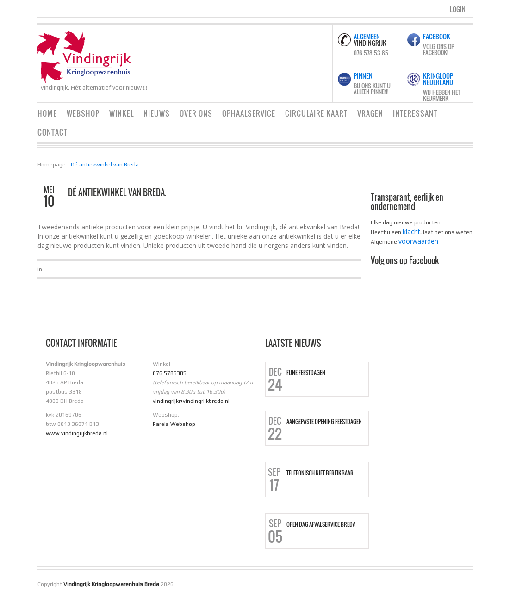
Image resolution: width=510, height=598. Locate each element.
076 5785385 (170, 373)
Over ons (196, 113)
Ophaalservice (248, 113)
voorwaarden (418, 241)
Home (47, 113)
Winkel (121, 113)
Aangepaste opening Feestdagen (324, 421)
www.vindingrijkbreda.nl (77, 433)
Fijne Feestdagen (305, 372)
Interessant (415, 113)
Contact (52, 132)
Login (458, 9)
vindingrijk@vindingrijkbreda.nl (191, 401)
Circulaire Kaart (316, 113)
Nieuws (156, 113)
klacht (411, 231)
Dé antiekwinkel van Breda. (105, 164)
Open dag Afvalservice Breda (320, 524)
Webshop (83, 113)
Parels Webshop (174, 424)
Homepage (51, 164)
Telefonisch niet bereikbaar (320, 473)
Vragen (370, 113)
